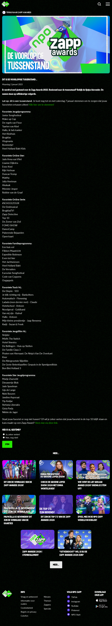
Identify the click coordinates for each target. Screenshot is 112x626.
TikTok (72, 596)
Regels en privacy (28, 612)
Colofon (24, 616)
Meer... (56, 564)
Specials (47, 608)
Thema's (47, 600)
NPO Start (73, 614)
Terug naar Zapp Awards (18, 12)
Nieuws (47, 596)
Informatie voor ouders (28, 602)
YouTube (72, 605)
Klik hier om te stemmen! (42, 104)
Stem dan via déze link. (47, 422)
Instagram (73, 601)
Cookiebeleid (27, 608)
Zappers (47, 604)
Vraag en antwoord (29, 596)
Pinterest (73, 610)
